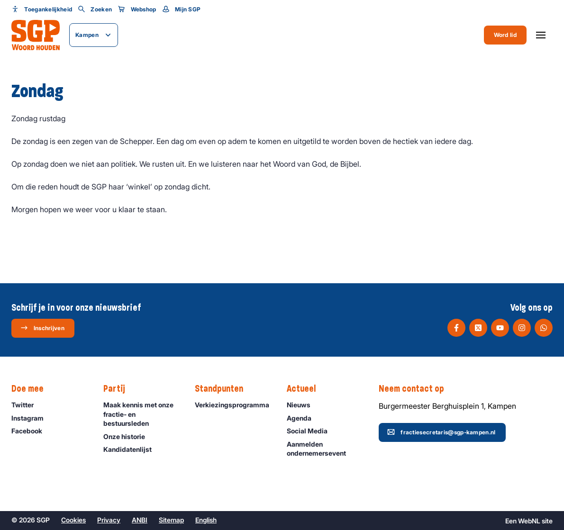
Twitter (26, 404)
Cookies (73, 520)
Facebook (31, 430)
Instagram (31, 417)
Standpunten (224, 389)
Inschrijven (42, 328)
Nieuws (303, 404)
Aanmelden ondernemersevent (325, 449)
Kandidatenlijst (131, 449)
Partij (119, 389)
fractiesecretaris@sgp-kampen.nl (441, 432)
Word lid (505, 34)
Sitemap (171, 520)
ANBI (139, 520)
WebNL (529, 521)
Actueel (306, 389)
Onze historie (128, 436)
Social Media (311, 430)
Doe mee (32, 389)
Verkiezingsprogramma (233, 404)
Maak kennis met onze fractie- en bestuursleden (141, 413)
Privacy (108, 520)
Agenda (303, 417)
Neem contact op (416, 389)
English (206, 520)
